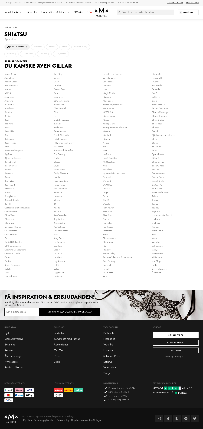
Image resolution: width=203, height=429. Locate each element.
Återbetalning (12, 356)
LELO (56, 265)
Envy (56, 116)
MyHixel (107, 135)
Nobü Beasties (110, 158)
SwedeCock (158, 177)
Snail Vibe (156, 147)
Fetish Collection (62, 135)
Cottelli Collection (13, 242)
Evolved (58, 124)
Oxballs (106, 204)
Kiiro (56, 234)
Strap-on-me (158, 162)
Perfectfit (107, 231)
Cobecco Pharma (12, 227)
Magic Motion (109, 93)
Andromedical (11, 85)
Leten (56, 269)
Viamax (155, 227)
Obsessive (108, 177)
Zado (154, 265)
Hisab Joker (59, 185)
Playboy (107, 250)
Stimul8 (155, 158)
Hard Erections (61, 181)
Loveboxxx (108, 82)
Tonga (155, 204)
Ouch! (106, 200)
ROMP (155, 82)
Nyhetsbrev (11, 362)
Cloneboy (9, 223)
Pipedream (108, 242)
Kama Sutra (59, 223)
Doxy (56, 82)
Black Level (10, 162)
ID (55, 204)
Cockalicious (10, 234)
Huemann (58, 196)
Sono (154, 150)
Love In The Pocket (112, 74)
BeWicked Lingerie (13, 150)
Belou (7, 147)
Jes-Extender (60, 215)
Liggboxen (59, 273)
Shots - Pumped (159, 116)
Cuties (7, 261)
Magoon (107, 97)
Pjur (105, 246)
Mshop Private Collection (115, 128)
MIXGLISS (108, 112)
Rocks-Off (157, 78)
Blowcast (8, 173)
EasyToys (58, 97)
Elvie (56, 112)
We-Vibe (156, 242)
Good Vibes (59, 170)
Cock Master (10, 231)
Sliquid (155, 143)
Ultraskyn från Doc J (162, 215)
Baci (6, 120)
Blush (7, 177)
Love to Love (109, 78)
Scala (154, 101)
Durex (57, 93)
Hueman (58, 192)
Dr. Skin (57, 85)
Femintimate (60, 131)
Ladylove (58, 246)
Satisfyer (156, 97)
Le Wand (58, 257)
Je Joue (57, 212)
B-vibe (7, 116)
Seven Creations (160, 108)
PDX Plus (107, 215)
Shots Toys (157, 124)
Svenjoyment (158, 173)
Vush (154, 238)
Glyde (56, 166)
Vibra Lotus (157, 231)
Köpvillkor (27, 420)
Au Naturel (9, 105)
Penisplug (107, 223)
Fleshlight (58, 147)
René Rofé (108, 273)
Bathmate (9, 139)
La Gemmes (59, 242)
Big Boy (8, 154)
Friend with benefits (63, 150)
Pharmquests (109, 238)
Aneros (8, 89)
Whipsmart (157, 246)
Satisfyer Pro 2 (111, 356)
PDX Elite (107, 212)
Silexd (155, 131)
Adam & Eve (10, 74)
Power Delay (109, 254)
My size (106, 131)
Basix (7, 135)
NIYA (105, 147)
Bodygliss (9, 181)
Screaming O (158, 105)
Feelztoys (58, 128)
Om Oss (58, 350)
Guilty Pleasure (61, 173)
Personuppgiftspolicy (44, 420)
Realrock (107, 265)
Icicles (57, 200)
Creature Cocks (12, 254)
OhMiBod (107, 185)
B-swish (8, 112)
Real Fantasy (109, 261)
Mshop (7, 28)
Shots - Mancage (160, 112)
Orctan (106, 189)
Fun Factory (59, 154)
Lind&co (58, 276)
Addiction (9, 78)
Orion (105, 196)
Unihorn (156, 219)
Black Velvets (10, 166)
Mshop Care (109, 124)
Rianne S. (156, 74)
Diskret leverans (13, 339)
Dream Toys (59, 89)
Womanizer (157, 254)
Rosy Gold (157, 85)
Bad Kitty (8, 124)
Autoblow (9, 108)
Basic (7, 128)
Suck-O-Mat (158, 166)
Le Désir (58, 254)
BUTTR (7, 204)
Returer (8, 350)
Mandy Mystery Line (113, 105)
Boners (7, 192)
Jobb (57, 362)
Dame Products (12, 265)
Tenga (155, 200)
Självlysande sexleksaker (164, 135)
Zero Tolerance (159, 269)
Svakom (156, 170)
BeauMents (10, 143)
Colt (6, 238)
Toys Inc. (156, 212)
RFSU (105, 276)
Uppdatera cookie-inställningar (86, 420)
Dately (7, 269)
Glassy (57, 162)
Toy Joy (155, 208)
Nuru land (107, 170)
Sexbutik (59, 333)
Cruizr (7, 257)
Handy (57, 177)
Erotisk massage (61, 120)
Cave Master (10, 212)
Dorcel (57, 78)
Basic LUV (9, 131)
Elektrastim (59, 105)
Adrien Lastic (10, 82)
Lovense (107, 85)
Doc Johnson (10, 276)
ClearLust (9, 219)
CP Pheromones (12, 246)
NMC (105, 150)
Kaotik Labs (59, 227)
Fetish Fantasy (61, 139)
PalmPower (108, 208)
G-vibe (57, 158)
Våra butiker (192, 3)
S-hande (156, 89)
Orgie (105, 192)
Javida (57, 208)
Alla (15, 28)
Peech (106, 219)
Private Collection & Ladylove (117, 257)
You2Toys (156, 261)
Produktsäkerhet (13, 367)
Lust (105, 89)
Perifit (106, 234)
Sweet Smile (158, 181)
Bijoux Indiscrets (12, 158)
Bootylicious (10, 196)
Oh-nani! (107, 181)
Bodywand (9, 185)
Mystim (106, 139)
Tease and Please (160, 192)
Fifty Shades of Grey (64, 143)
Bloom (7, 170)
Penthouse (108, 227)
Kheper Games (61, 231)
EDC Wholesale (61, 101)
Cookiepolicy (62, 420)
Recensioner (61, 344)
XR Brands (157, 257)
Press (57, 356)
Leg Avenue (59, 261)
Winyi (154, 250)
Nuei (105, 166)
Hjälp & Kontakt (175, 3)
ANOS (7, 93)
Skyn (154, 139)
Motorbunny (109, 116)
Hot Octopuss (60, 189)
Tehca (155, 196)
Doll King (58, 74)
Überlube (156, 273)
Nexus (106, 143)
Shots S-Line (158, 120)
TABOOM (157, 189)
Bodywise (9, 189)
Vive (154, 234)
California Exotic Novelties (17, 208)
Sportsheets (158, 154)
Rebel (105, 269)
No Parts (107, 154)
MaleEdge (108, 101)
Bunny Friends (11, 200)
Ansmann (9, 97)
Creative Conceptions (15, 250)
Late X (57, 250)
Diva (6, 273)
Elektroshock (60, 108)
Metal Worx (108, 108)
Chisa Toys (9, 215)
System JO (157, 185)
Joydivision (59, 219)
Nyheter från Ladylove (114, 173)
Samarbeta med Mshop (67, 339)
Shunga (155, 128)
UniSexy (156, 223)
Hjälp (7, 333)
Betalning (10, 344)
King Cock (59, 238)
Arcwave (8, 101)
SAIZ (154, 93)
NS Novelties (109, 162)
